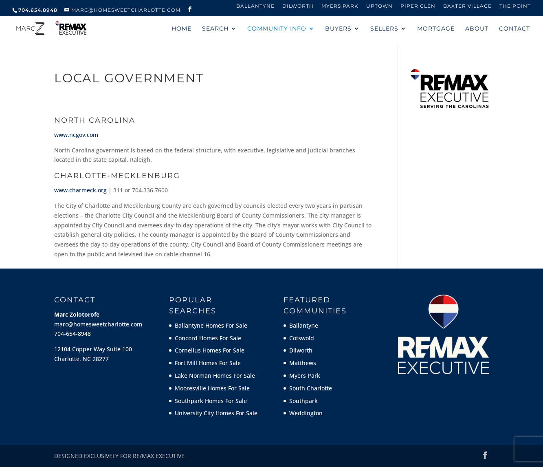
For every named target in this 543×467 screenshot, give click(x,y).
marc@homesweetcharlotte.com (98, 324)
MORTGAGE (436, 29)
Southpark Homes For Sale (211, 401)
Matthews (302, 363)
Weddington (306, 413)
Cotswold (301, 338)
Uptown (379, 6)
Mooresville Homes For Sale (212, 388)
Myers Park (339, 6)
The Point (515, 6)
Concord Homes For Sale (208, 338)
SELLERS (384, 29)
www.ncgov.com (76, 135)
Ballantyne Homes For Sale (211, 325)
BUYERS (338, 29)
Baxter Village (467, 6)
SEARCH (215, 29)
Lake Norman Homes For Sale (215, 375)
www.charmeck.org (80, 190)
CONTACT (514, 29)
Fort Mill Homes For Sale (208, 363)
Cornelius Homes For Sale (209, 350)
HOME (181, 29)
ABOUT (476, 29)
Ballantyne (255, 6)
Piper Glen (417, 6)
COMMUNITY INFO (276, 29)
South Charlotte (310, 388)
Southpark (303, 401)
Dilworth (298, 6)
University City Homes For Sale (216, 413)
